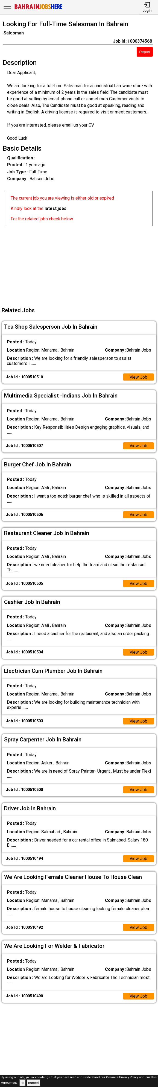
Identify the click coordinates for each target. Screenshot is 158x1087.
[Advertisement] (80, 264)
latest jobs (55, 208)
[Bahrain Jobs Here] (38, 8)
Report (144, 52)
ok (22, 1083)
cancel (33, 1083)
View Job (138, 377)
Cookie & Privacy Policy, (122, 1077)
